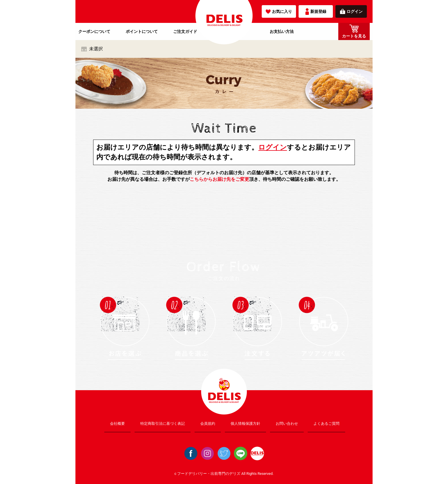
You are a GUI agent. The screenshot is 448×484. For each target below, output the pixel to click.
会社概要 (117, 423)
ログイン (351, 11)
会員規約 (207, 423)
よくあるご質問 (326, 423)
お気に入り (279, 11)
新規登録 (315, 11)
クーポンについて (94, 31)
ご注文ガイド (185, 31)
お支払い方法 (282, 31)
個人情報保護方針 (245, 423)
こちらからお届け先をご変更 (219, 179)
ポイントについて (142, 31)
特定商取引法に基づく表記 (162, 423)
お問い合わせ (287, 423)
